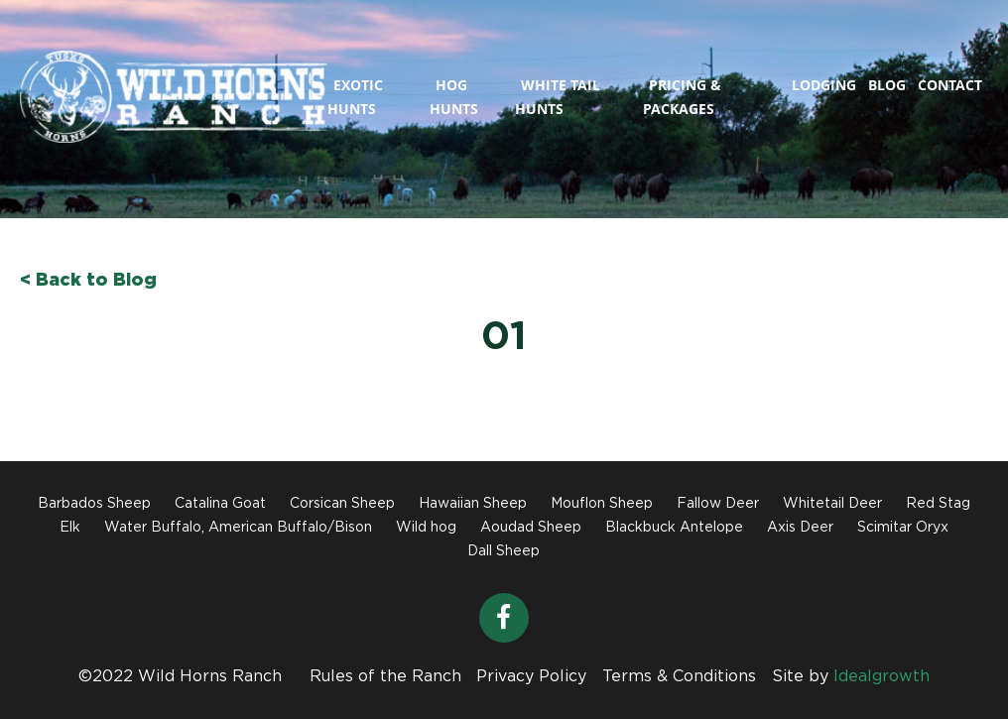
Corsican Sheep (342, 504)
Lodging (824, 84)
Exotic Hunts (355, 96)
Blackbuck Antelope (674, 528)
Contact (950, 84)
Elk (70, 528)
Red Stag (938, 504)
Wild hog (426, 528)
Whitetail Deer (832, 504)
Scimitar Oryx (902, 528)
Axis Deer (800, 528)
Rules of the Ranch (385, 676)
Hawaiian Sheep (473, 504)
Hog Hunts (454, 96)
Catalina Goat (220, 504)
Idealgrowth (881, 676)
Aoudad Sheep (530, 528)
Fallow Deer (718, 504)
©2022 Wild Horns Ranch (180, 676)
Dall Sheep (503, 551)
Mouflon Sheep (602, 504)
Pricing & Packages (682, 96)
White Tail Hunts (557, 96)
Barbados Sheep (94, 504)
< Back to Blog (88, 281)
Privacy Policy (531, 676)
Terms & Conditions (679, 676)
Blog (887, 84)
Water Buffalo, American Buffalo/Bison (238, 528)
